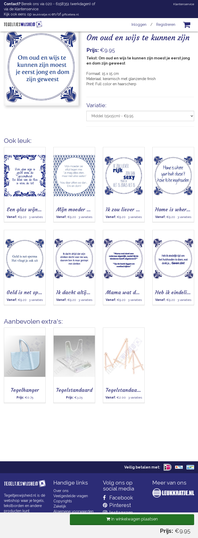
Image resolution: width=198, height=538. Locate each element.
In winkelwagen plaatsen (130, 144)
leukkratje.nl (42, 14)
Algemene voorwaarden (73, 511)
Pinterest (117, 505)
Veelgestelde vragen (70, 496)
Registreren (165, 24)
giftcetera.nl (70, 14)
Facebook (118, 498)
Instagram (118, 513)
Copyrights (62, 501)
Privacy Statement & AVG (74, 522)
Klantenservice (183, 4)
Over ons (61, 491)
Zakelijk (59, 506)
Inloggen (138, 24)
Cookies (60, 516)
